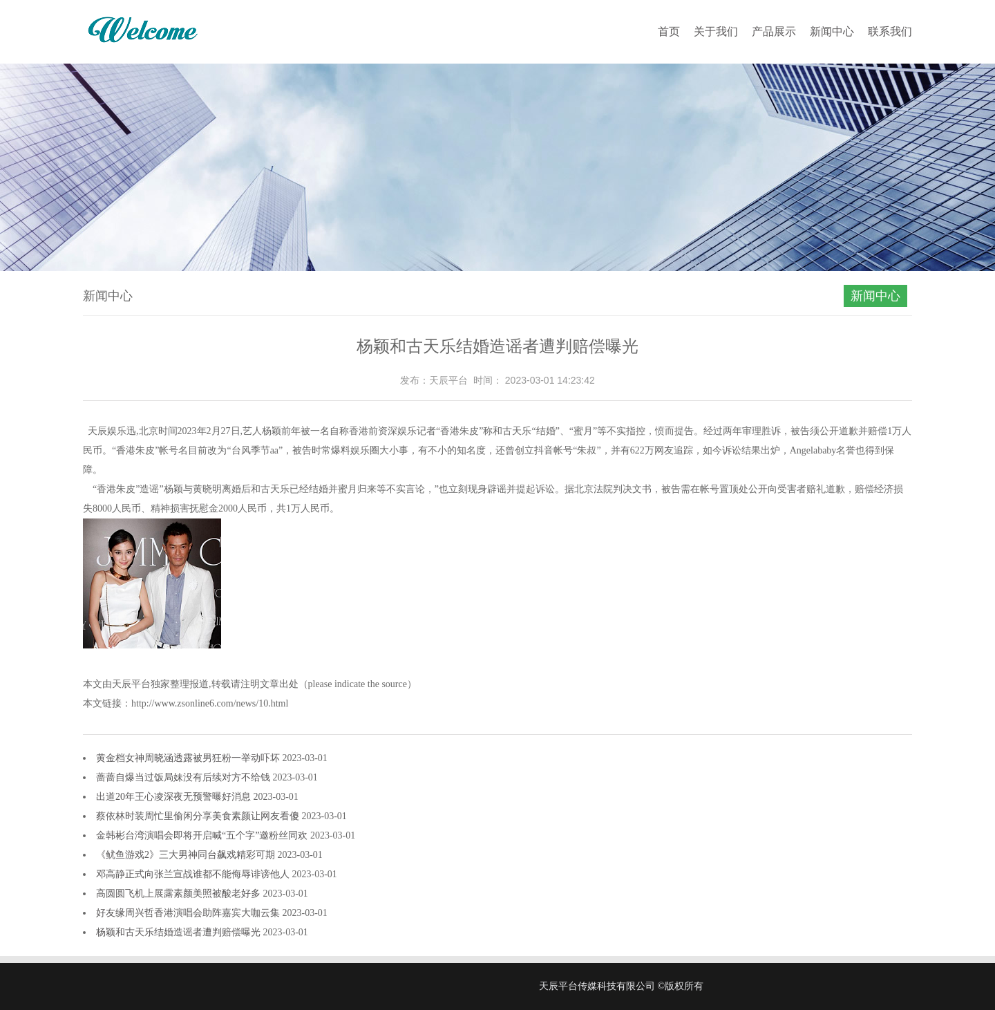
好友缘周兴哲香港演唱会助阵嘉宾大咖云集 (189, 913)
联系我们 (890, 31)
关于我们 (716, 31)
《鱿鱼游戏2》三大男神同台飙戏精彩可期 (187, 855)
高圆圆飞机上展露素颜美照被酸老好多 (179, 893)
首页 (669, 31)
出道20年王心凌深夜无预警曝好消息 (175, 797)
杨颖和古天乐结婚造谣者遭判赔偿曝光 (179, 932)
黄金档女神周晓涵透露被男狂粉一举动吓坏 (189, 758)
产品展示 (774, 31)
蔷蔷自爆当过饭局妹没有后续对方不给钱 (184, 777)
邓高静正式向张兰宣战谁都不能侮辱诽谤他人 (194, 874)
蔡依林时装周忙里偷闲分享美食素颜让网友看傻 (199, 816)
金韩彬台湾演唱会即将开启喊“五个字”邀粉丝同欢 (203, 835)
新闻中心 (832, 31)
